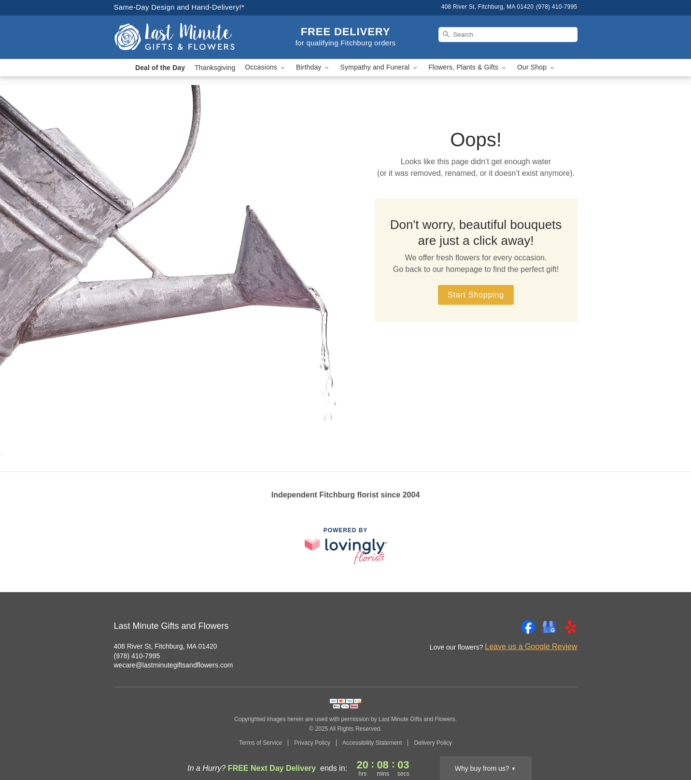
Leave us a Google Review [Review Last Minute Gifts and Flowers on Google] (531, 646)
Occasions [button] (265, 67)
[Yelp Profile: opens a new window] (571, 627)
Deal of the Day (160, 67)
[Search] (508, 34)
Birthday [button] (313, 67)
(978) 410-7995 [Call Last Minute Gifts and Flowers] (137, 656)
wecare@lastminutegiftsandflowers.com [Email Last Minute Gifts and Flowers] (173, 665)
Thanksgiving (215, 67)
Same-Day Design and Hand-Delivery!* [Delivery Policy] (179, 7)
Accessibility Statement (372, 743)
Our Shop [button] (536, 67)
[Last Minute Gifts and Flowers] (183, 37)
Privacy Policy (312, 743)
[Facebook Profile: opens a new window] (528, 627)
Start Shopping (476, 295)
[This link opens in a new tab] (346, 546)
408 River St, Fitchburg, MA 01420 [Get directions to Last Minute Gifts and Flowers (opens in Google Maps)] (165, 646)
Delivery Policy (433, 743)
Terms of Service (260, 743)
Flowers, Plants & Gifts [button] (468, 67)
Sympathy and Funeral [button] (379, 67)
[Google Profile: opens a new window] (549, 627)
